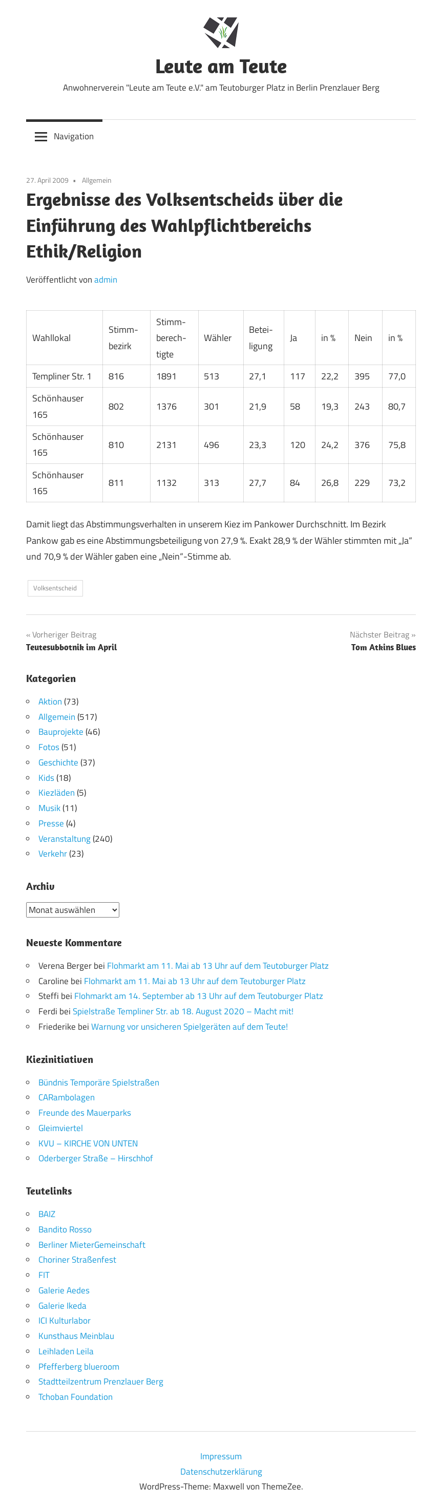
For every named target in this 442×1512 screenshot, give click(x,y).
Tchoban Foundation (75, 1396)
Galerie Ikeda (62, 1305)
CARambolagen (66, 1097)
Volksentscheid (55, 588)
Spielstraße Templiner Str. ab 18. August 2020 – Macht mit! (183, 1011)
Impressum (221, 1455)
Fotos (48, 747)
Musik (49, 808)
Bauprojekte (60, 731)
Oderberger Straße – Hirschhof (95, 1158)
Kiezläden (56, 792)
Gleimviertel (60, 1127)
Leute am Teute (221, 65)
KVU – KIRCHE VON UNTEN (88, 1142)
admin (105, 279)
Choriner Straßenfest (77, 1259)
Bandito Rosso (65, 1229)
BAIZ (46, 1214)
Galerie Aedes (64, 1289)
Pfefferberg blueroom (78, 1366)
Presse (51, 823)
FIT (44, 1275)
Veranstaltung (64, 838)
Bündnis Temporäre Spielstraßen (98, 1082)
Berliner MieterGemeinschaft (91, 1244)
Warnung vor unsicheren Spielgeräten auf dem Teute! (189, 1026)
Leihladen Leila (66, 1350)
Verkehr (52, 853)
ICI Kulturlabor (64, 1320)
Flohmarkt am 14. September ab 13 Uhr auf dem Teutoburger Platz (198, 996)
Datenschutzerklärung (221, 1471)
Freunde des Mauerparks (84, 1112)
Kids (46, 777)
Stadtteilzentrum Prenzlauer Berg (100, 1381)
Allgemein (97, 180)
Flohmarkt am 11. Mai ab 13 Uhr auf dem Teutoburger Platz (218, 965)
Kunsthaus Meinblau (76, 1336)
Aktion (50, 701)
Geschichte (58, 762)
